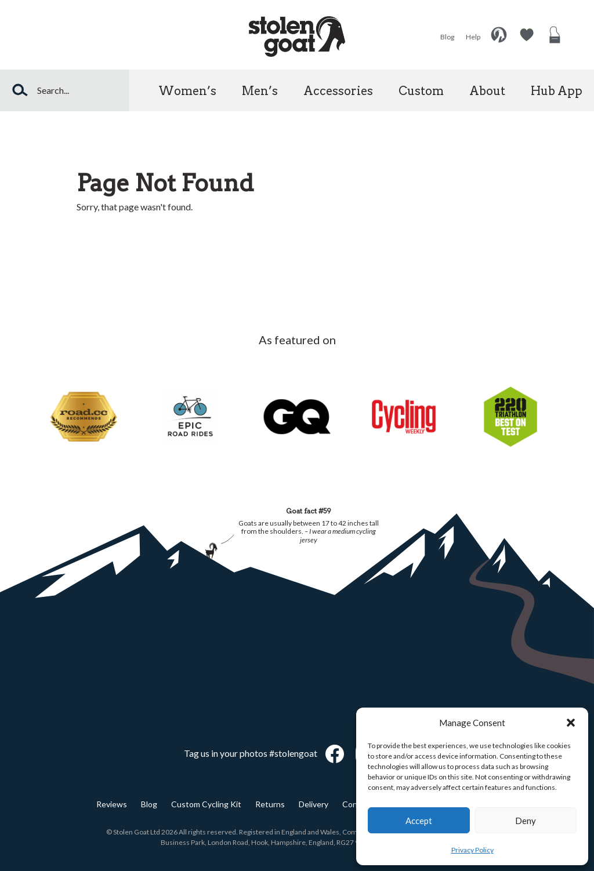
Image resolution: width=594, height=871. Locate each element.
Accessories (338, 91)
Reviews (111, 804)
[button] (571, 722)
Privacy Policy (472, 850)
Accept (418, 820)
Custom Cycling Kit (206, 804)
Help (473, 36)
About (487, 91)
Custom (421, 91)
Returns (270, 804)
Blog (447, 36)
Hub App (556, 91)
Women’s (187, 91)
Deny (525, 820)
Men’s (260, 91)
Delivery (313, 804)
